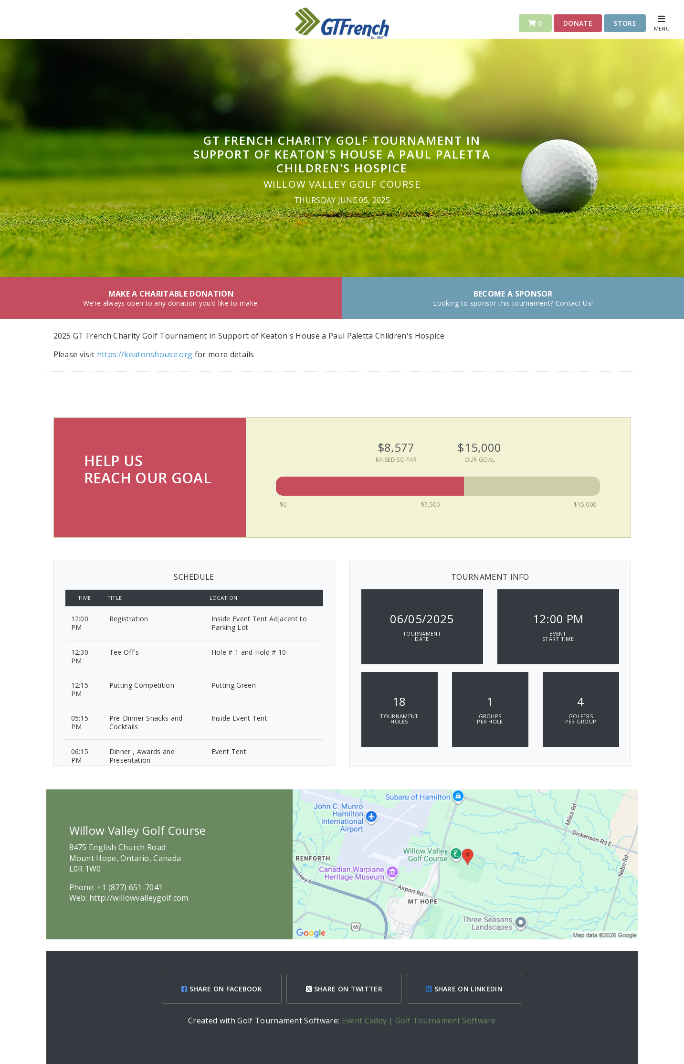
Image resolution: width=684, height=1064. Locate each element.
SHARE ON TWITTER (344, 988)
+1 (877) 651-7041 (130, 887)
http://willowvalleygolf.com (139, 898)
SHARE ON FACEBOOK (221, 988)
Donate (577, 23)
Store (624, 23)
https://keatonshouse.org (146, 354)
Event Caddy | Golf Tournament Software (419, 1020)
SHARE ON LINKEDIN (464, 988)
